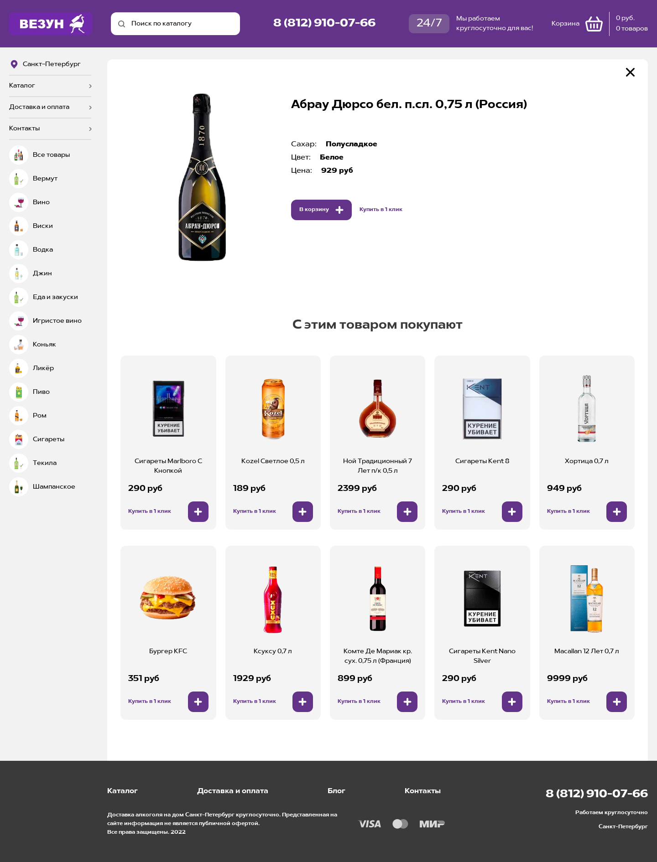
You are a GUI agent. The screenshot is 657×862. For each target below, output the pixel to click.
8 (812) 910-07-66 (324, 23)
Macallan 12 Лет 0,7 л (586, 651)
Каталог (22, 86)
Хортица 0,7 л (587, 461)
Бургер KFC (168, 651)
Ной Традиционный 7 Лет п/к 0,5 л (377, 466)
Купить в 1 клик (381, 209)
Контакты (24, 128)
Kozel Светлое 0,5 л (273, 461)
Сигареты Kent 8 (482, 461)
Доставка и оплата (39, 107)
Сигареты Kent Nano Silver (482, 656)
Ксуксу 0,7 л (273, 651)
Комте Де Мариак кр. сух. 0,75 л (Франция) (378, 656)
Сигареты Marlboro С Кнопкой (168, 466)
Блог (336, 791)
